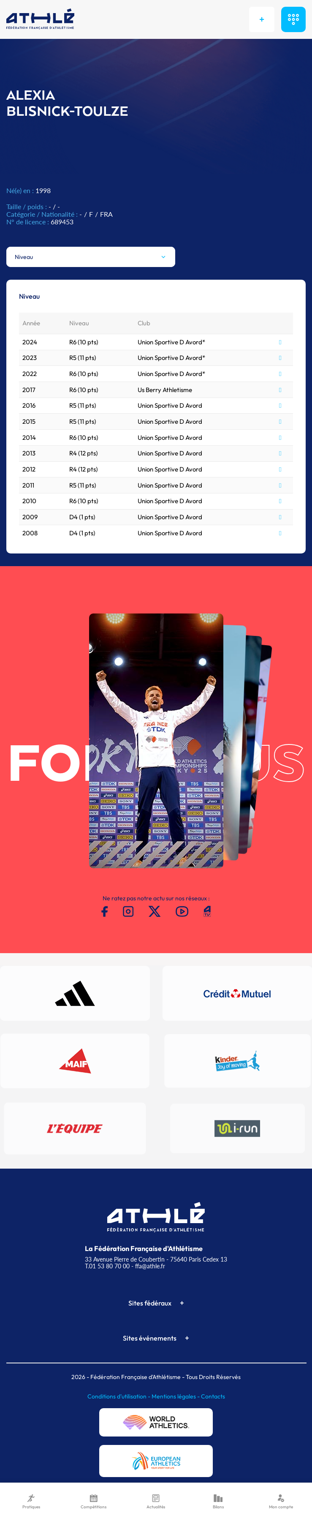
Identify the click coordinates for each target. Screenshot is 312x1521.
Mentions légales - (176, 1396)
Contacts (213, 1396)
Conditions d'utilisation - (119, 1396)
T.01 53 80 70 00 (107, 1266)
